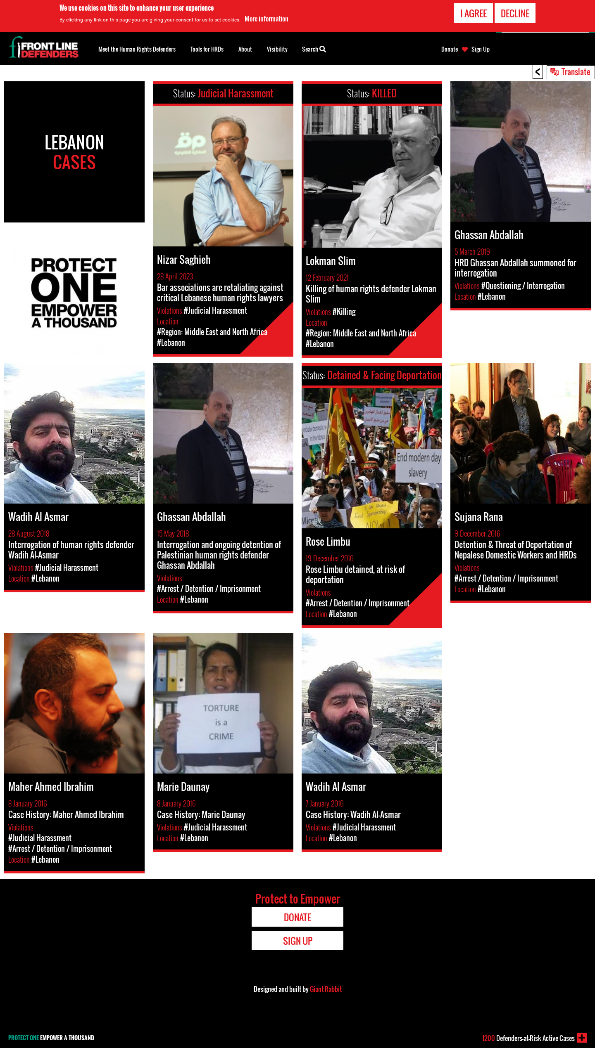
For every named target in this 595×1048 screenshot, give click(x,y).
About (245, 49)
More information (266, 19)
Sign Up (480, 49)
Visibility (277, 49)
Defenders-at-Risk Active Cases (528, 1038)
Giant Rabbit (326, 989)
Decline (515, 13)
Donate (449, 49)
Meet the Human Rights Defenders (137, 49)
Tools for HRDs (207, 49)
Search (314, 48)
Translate (576, 71)
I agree (473, 13)
